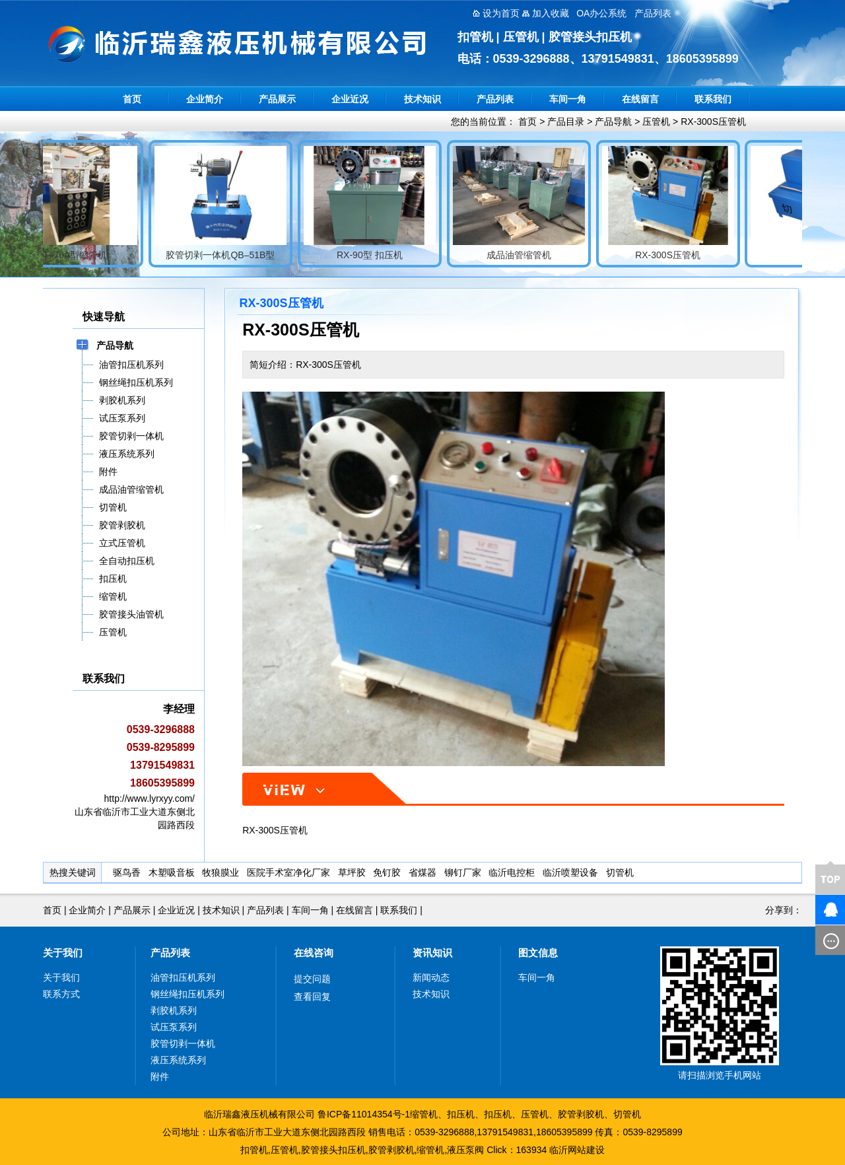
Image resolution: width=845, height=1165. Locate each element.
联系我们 (712, 99)
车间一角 (567, 99)
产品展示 (277, 99)
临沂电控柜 (512, 872)
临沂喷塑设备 (570, 872)
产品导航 (613, 121)
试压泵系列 (174, 1027)
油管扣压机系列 (183, 977)
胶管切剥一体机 (183, 1043)
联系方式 (61, 994)
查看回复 (312, 996)
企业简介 (204, 99)
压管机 (656, 121)
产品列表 (495, 99)
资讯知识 (432, 952)
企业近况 (349, 99)
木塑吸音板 (172, 872)
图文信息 (538, 952)
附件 (160, 1076)
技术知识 (422, 99)
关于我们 (63, 952)
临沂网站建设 (577, 1150)
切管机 (620, 872)
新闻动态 (431, 977)
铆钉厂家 (462, 872)
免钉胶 (387, 872)
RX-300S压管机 (713, 121)
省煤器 (422, 872)
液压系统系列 (178, 1060)
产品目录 (565, 121)
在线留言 (640, 99)
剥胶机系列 (174, 1010)
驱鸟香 (127, 872)
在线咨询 (313, 952)
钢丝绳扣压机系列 (187, 994)
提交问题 (312, 978)
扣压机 (461, 1114)
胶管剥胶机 (581, 1114)
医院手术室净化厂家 (288, 872)
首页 (132, 99)
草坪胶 (352, 872)
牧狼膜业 (220, 872)
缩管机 (424, 1114)
